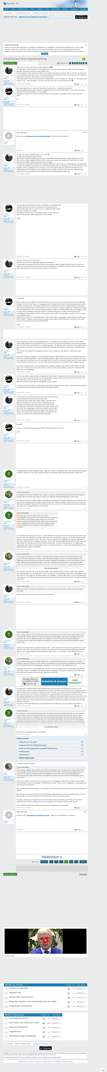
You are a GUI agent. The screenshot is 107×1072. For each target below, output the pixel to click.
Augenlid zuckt (15, 993)
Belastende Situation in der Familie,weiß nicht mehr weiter (32, 1001)
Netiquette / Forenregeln (62, 1061)
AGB (54, 1061)
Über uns (25, 1061)
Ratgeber (40, 9)
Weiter (83, 862)
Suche (32, 9)
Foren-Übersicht (8, 1043)
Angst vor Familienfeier (18, 988)
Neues (13, 9)
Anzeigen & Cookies (47, 1061)
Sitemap (71, 1061)
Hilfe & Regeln (56, 9)
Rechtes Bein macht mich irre (21, 997)
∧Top (103, 1070)
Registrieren (74, 9)
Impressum (31, 1061)
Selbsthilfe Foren (23, 9)
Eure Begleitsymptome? (19, 1018)
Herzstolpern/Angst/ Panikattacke (22, 1036)
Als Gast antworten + (10, 63)
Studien (65, 9)
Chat (47, 9)
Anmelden (83, 9)
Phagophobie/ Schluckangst (20, 1006)
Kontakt (20, 1061)
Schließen (44, 53)
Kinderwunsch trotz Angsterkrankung (25, 58)
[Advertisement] (51, 456)
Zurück (44, 862)
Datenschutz (38, 1061)
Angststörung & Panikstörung (40, 1043)
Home (6, 9)
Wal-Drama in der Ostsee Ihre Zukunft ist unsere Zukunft (32, 1023)
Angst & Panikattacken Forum (22, 1043)
